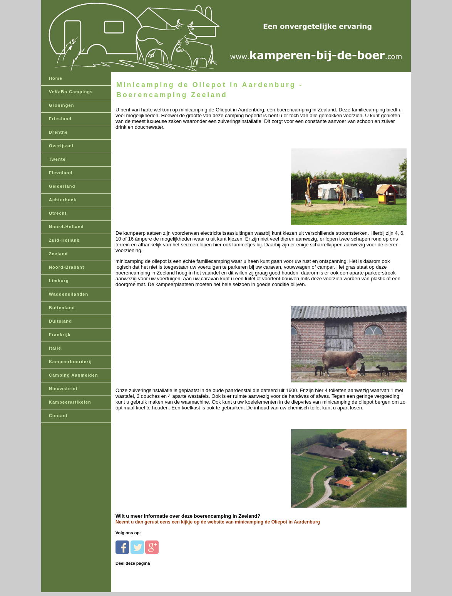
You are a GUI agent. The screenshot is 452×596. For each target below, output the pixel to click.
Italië (55, 348)
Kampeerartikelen (70, 402)
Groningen (61, 105)
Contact (58, 415)
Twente (57, 159)
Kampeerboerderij (70, 361)
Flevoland (60, 172)
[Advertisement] (168, 178)
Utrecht (58, 213)
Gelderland (62, 186)
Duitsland (60, 321)
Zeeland (58, 253)
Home (55, 78)
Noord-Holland (66, 226)
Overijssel (61, 145)
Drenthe (58, 132)
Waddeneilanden (68, 294)
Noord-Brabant (66, 267)
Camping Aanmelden (73, 375)
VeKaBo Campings (71, 91)
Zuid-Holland (64, 240)
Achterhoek (63, 199)
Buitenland (62, 307)
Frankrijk (59, 334)
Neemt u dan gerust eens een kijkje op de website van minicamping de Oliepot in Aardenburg (218, 522)
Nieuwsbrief (63, 388)
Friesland (60, 118)
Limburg (59, 280)
